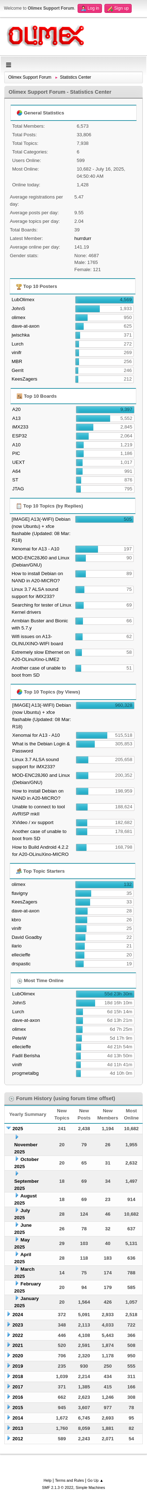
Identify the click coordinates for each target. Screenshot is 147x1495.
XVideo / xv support (32, 822)
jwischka (20, 335)
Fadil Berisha (26, 1055)
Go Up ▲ (95, 1480)
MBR (16, 361)
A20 (16, 409)
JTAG (18, 488)
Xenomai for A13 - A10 (35, 549)
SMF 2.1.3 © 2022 (57, 1487)
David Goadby (26, 937)
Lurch (17, 344)
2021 (18, 1345)
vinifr (16, 352)
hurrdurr (82, 238)
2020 (18, 1355)
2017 (18, 1386)
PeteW (19, 1038)
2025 (18, 1128)
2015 (18, 1407)
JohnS (18, 308)
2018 (18, 1376)
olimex (18, 317)
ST (15, 479)
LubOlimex (22, 299)
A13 (16, 418)
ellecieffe (20, 954)
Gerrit (17, 370)
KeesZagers (24, 379)
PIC (16, 453)
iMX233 (20, 427)
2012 (18, 1438)
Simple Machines (90, 1487)
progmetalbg (25, 1073)
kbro (16, 919)
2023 (18, 1325)
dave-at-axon (25, 326)
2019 (18, 1366)
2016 (18, 1397)
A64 (16, 471)
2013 (18, 1428)
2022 (18, 1335)
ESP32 (19, 435)
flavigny (19, 893)
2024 (18, 1314)
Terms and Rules (69, 1480)
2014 (18, 1418)
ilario (16, 946)
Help (48, 1480)
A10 (16, 444)
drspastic (20, 963)
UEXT (18, 462)
